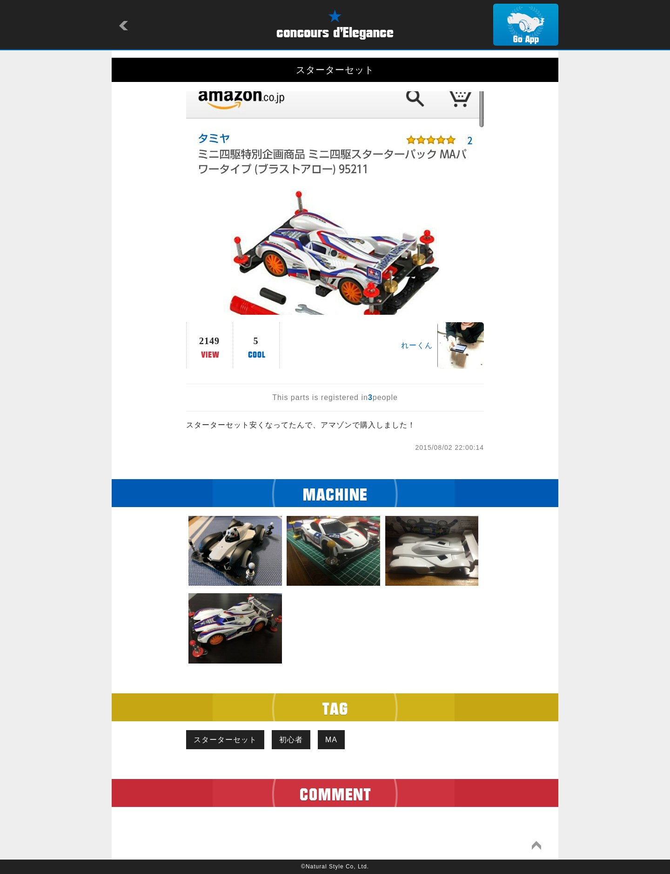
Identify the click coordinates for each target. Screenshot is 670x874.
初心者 (291, 740)
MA (331, 740)
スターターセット (225, 740)
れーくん (417, 345)
